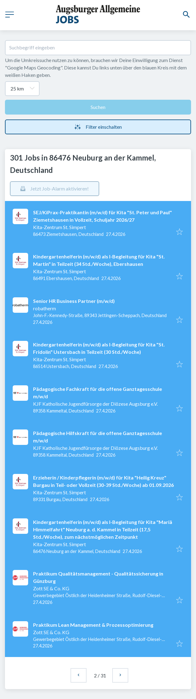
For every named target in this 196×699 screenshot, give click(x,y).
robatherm (44, 308)
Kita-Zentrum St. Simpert (59, 227)
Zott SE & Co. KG (51, 588)
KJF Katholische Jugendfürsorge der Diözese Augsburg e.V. (95, 404)
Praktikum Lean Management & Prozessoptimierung (93, 625)
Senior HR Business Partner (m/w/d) (74, 301)
